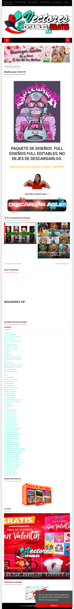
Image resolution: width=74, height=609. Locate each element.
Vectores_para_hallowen (11, 456)
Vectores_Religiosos (10, 471)
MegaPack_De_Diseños (11, 387)
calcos (6, 343)
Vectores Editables (33, 606)
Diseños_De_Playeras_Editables (13, 365)
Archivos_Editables (9, 335)
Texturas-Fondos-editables (12, 402)
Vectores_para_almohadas (12, 444)
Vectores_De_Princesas (11, 430)
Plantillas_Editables (10, 395)
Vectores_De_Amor (9, 416)
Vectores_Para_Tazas (10, 469)
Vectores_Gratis (9, 440)
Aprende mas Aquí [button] (52, 600)
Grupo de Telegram (33, 2)
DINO (5, 361)
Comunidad (7, 351)
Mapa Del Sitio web (58, 2)
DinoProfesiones (9, 363)
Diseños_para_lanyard (10, 371)
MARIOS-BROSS (9, 385)
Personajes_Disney (9, 393)
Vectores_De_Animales (11, 418)
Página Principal (8, 2)
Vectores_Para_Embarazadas (13, 452)
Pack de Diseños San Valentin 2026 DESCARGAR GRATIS (35, 573)
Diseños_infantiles (9, 369)
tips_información (9, 406)
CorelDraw (7, 353)
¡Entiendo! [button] (53, 605)
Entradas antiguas (62, 263)
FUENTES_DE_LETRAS (10, 379)
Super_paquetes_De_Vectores (13, 400)
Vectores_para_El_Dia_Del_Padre (13, 450)
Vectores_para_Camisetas (12, 446)
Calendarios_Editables (10, 345)
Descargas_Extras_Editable (12, 357)
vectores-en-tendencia (10, 473)
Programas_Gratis (9, 397)
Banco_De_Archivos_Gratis (12, 337)
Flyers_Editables (9, 377)
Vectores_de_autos (9, 422)
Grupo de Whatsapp (45, 2)
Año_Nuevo (7, 332)
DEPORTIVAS (8, 355)
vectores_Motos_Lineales (11, 442)
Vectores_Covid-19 (9, 414)
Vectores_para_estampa (12, 66)
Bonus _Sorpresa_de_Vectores (13, 341)
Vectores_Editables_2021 (11, 436)
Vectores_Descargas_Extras (12, 434)
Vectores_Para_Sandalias (11, 467)
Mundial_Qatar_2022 (10, 391)
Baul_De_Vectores (9, 339)
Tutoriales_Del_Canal (10, 412)
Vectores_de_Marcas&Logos (12, 428)
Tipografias (7, 404)
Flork (5, 375)
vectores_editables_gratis (11, 438)
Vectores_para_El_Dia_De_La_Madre (15, 448)
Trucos (6, 408)
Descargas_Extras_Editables (12, 359)
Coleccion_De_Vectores (11, 349)
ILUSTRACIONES (9, 383)
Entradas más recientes (13, 263)
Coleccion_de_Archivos (11, 347)
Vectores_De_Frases (10, 426)
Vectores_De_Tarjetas (10, 432)
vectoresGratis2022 (10, 475)
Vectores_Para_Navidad (11, 460)
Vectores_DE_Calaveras (11, 424)
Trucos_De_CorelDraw (10, 410)
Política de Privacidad (20, 2)
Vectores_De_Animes (10, 420)
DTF (5, 373)
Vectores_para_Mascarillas (12, 458)
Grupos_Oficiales (9, 381)
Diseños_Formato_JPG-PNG (12, 367)
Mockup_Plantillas (9, 389)
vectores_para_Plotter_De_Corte (13, 462)
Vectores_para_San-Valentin (12, 465)
